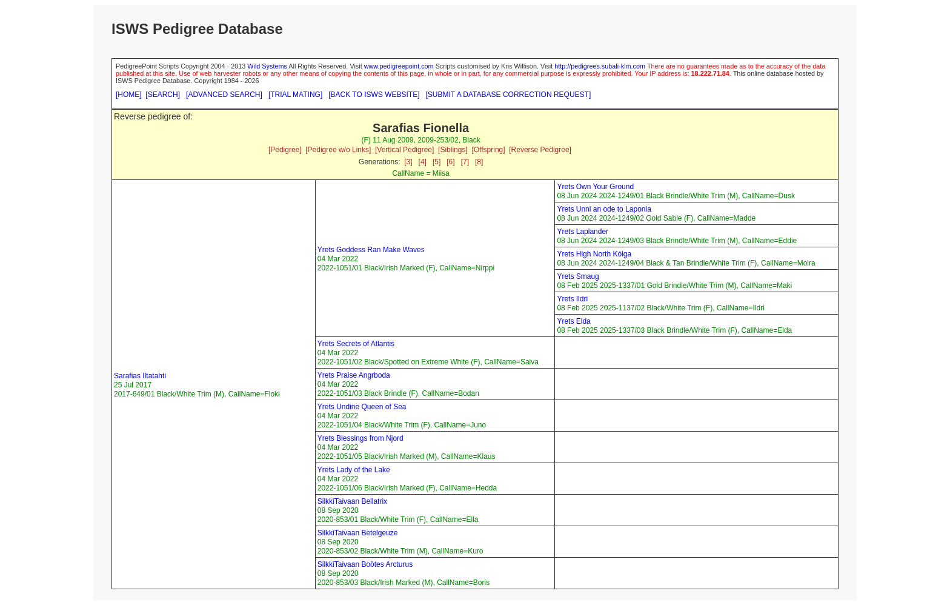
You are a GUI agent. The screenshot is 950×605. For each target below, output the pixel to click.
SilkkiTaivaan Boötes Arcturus (365, 564)
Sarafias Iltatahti (140, 376)
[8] (479, 162)
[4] (423, 162)
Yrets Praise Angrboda (353, 375)
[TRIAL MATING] (295, 94)
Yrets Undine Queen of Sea (362, 407)
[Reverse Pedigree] (540, 149)
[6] (450, 162)
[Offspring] (488, 149)
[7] (465, 162)
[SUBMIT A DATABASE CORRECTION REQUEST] (508, 94)
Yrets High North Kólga (594, 254)
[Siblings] (453, 149)
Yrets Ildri (572, 299)
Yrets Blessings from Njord (360, 438)
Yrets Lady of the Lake (353, 470)
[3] (408, 162)
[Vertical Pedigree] (404, 149)
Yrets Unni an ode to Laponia (604, 209)
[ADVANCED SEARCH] (224, 94)
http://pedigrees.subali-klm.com (599, 66)
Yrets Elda (573, 321)
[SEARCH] (162, 94)
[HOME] (129, 94)
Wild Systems (267, 66)
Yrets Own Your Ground (595, 186)
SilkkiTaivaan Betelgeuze (357, 533)
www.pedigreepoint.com (399, 66)
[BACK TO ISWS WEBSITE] (373, 94)
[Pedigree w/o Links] (338, 149)
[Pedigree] (285, 149)
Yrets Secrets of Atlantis (355, 343)
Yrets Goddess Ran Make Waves (371, 250)
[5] (436, 162)
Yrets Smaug (578, 276)
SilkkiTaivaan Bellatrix (352, 501)
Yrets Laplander (582, 231)
